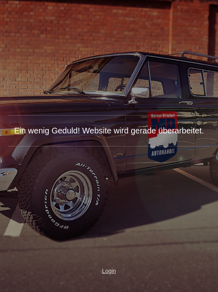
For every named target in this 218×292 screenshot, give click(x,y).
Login (109, 271)
